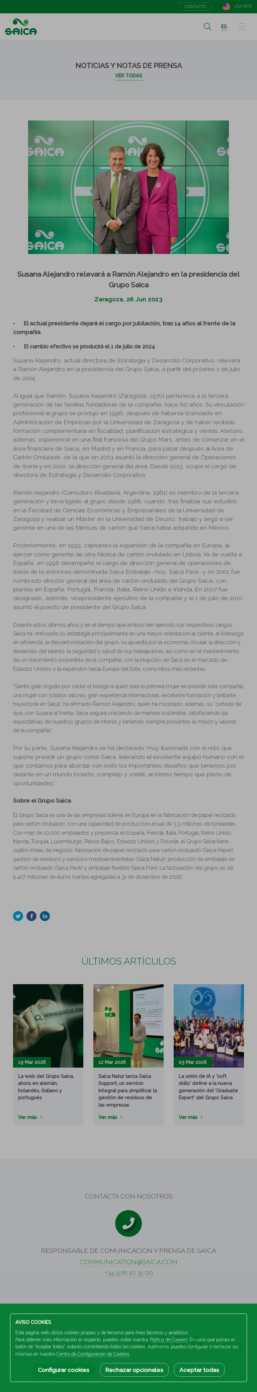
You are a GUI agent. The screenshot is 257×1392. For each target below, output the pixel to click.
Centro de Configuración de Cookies (93, 1354)
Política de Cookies (168, 1339)
